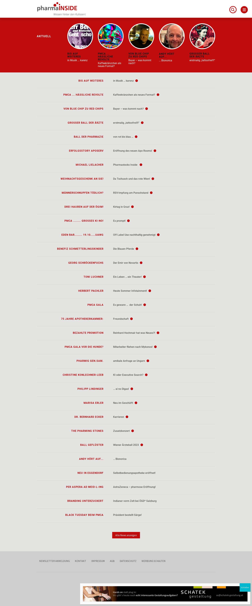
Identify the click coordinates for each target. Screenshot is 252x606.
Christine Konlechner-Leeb (83, 374)
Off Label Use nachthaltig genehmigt (136, 234)
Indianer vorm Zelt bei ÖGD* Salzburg (135, 500)
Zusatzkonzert (123, 430)
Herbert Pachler (91, 290)
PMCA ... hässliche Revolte (83, 94)
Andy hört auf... (91, 458)
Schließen (245, 587)
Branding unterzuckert (85, 500)
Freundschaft (123, 318)
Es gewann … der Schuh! (129, 304)
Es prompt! (121, 220)
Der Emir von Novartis (127, 262)
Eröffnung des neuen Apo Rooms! (134, 150)
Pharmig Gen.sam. (90, 360)
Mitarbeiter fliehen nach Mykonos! (135, 346)
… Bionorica (119, 458)
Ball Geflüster (92, 444)
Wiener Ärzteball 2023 (128, 444)
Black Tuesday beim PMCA (84, 514)
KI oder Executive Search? (130, 374)
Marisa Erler (94, 402)
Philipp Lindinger (90, 388)
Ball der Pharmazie (89, 136)
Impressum (98, 561)
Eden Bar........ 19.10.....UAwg (82, 234)
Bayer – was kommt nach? (130, 108)
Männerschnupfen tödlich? (83, 192)
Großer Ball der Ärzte (86, 122)
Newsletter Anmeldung (54, 561)
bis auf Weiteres (91, 80)
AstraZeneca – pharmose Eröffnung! (134, 486)
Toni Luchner (94, 276)
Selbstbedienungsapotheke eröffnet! (134, 472)
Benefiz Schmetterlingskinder (80, 248)
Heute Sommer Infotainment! (132, 290)
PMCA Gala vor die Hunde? (84, 346)
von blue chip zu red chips (83, 108)
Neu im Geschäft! (125, 402)
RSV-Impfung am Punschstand (133, 192)
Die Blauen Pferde (125, 248)
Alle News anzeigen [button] (126, 535)
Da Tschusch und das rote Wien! (133, 178)
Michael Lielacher (90, 164)
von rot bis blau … (125, 136)
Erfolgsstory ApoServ (86, 150)
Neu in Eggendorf (90, 472)
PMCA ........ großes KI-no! (84, 220)
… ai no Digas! (123, 388)
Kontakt (80, 561)
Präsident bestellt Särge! (127, 514)
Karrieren (120, 416)
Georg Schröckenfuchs (86, 262)
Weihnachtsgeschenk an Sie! (82, 178)
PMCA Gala (95, 304)
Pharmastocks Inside (127, 164)
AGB (112, 561)
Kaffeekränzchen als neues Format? (136, 94)
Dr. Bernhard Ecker (89, 416)
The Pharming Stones (87, 430)
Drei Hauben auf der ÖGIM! (84, 206)
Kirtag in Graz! (123, 206)
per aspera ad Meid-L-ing (85, 486)
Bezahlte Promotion (88, 332)
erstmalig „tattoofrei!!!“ (128, 122)
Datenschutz (128, 561)
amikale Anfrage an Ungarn (131, 360)
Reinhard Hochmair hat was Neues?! (136, 332)
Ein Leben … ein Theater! (129, 276)
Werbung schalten (154, 561)
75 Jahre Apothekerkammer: (82, 318)
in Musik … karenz (125, 80)
